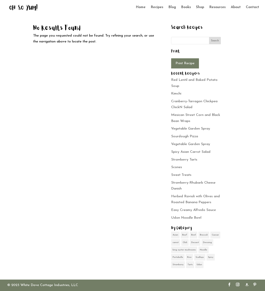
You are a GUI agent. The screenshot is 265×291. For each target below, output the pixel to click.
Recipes (157, 7)
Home (141, 7)
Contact (252, 7)
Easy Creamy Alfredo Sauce (193, 210)
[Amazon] (246, 284)
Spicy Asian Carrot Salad (191, 152)
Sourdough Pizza (184, 136)
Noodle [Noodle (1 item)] (203, 250)
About (236, 7)
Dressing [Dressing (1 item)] (207, 242)
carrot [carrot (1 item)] (176, 242)
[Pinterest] (255, 285)
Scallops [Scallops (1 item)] (200, 257)
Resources (217, 7)
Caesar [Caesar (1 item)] (215, 235)
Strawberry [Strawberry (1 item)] (178, 265)
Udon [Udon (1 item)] (199, 265)
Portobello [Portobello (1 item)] (178, 257)
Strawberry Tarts (184, 159)
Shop (200, 7)
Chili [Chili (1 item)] (185, 242)
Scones (176, 167)
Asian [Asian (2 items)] (175, 235)
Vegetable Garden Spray (190, 128)
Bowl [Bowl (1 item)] (193, 235)
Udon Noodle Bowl (186, 218)
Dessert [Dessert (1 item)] (195, 242)
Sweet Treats (181, 175)
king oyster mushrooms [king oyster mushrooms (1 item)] (184, 250)
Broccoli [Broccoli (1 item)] (204, 235)
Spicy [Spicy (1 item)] (210, 257)
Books (186, 7)
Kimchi (176, 93)
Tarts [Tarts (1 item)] (190, 265)
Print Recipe (185, 63)
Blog (172, 7)
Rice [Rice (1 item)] (189, 257)
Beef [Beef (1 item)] (184, 235)
